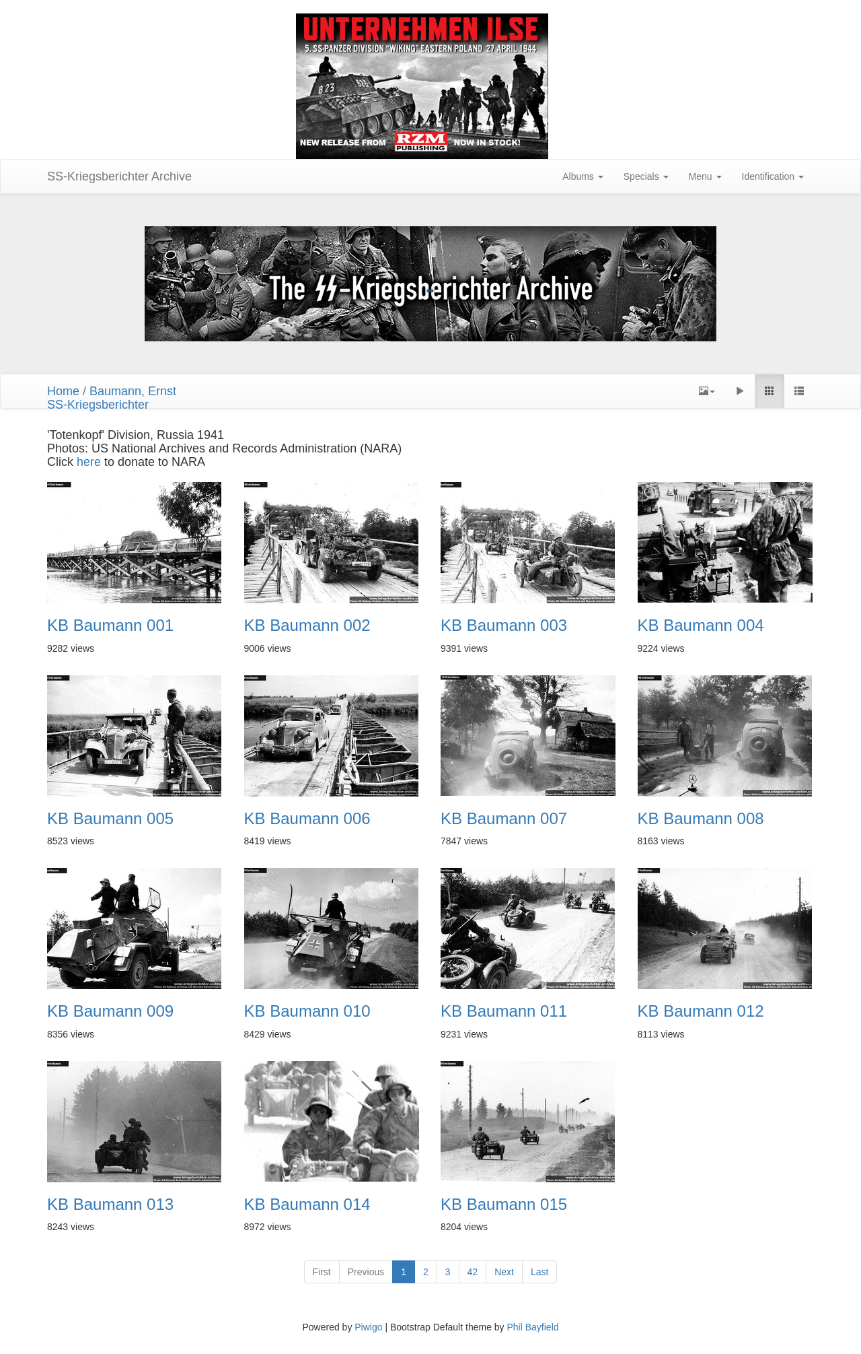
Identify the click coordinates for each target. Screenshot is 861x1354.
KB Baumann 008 (701, 818)
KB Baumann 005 (110, 818)
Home (63, 391)
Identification (773, 176)
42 (472, 1271)
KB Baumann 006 (307, 818)
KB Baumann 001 (110, 625)
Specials (646, 176)
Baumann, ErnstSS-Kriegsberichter (111, 397)
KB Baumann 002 (307, 625)
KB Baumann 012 (701, 1011)
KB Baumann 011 (504, 1011)
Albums (582, 176)
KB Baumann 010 (307, 1011)
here (90, 462)
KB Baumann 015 (504, 1204)
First (322, 1271)
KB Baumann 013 (110, 1204)
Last (539, 1271)
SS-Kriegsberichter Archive (119, 176)
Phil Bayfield (532, 1327)
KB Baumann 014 (307, 1204)
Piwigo (368, 1327)
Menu (705, 176)
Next (504, 1271)
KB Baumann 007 (504, 818)
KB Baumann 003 (504, 625)
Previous (366, 1271)
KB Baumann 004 (701, 625)
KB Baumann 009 (110, 1011)
